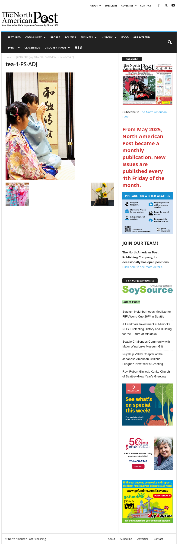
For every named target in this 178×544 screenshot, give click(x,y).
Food (125, 37)
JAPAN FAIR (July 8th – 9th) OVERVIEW (36, 57)
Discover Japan (57, 48)
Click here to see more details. (142, 267)
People (55, 37)
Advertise (129, 5)
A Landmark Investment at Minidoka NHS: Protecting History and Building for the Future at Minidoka (147, 329)
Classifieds (32, 47)
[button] (170, 42)
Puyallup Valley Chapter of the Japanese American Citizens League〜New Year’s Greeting (142, 359)
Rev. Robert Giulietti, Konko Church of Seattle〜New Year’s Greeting (146, 374)
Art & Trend (141, 37)
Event (14, 48)
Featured (14, 37)
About (95, 5)
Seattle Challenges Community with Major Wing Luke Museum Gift (146, 344)
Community (35, 37)
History (109, 37)
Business (88, 37)
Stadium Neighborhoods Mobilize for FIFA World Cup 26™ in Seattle (146, 314)
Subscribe (111, 5)
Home (9, 57)
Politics (70, 37)
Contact (145, 5)
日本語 (78, 47)
